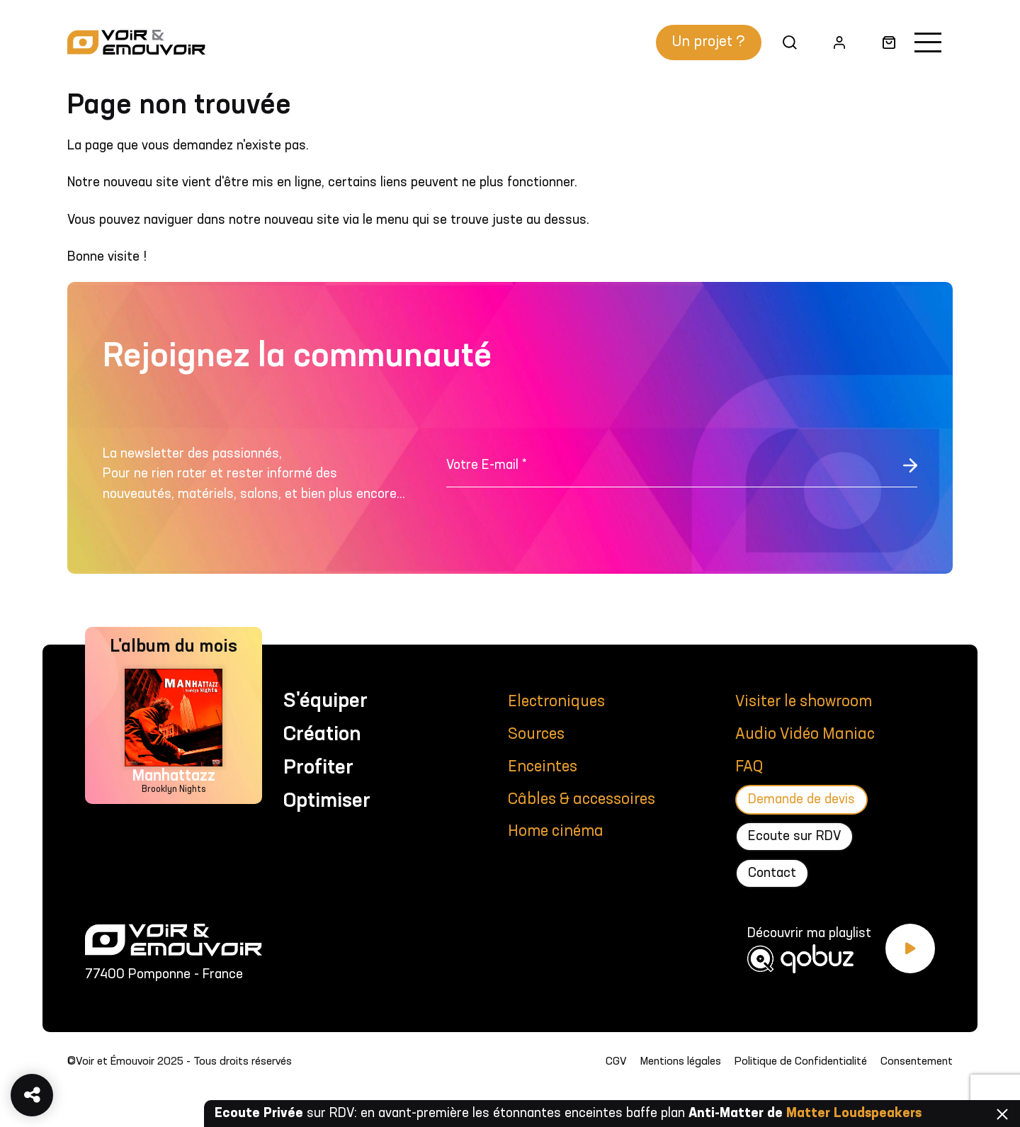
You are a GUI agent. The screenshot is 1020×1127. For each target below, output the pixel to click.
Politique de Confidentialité (801, 1061)
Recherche (784, 42)
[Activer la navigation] (928, 42)
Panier (883, 42)
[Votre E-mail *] (681, 472)
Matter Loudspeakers (854, 1113)
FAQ (749, 767)
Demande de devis (801, 800)
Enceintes (542, 767)
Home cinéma (556, 831)
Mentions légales (680, 1061)
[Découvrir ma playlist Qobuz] (841, 957)
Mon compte (833, 42)
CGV (616, 1061)
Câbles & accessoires (581, 800)
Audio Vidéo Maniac (805, 734)
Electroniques (556, 702)
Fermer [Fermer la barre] (1002, 1114)
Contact (772, 873)
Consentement (916, 1061)
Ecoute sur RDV (794, 836)
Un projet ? (708, 42)
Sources (536, 734)
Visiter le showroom (803, 702)
